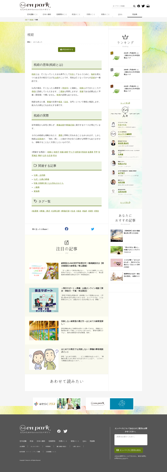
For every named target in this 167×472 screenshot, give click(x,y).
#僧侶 (96, 211)
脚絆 (40, 155)
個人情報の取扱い (62, 446)
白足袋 (50, 155)
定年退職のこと (32, 14)
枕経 (33, 74)
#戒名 (78, 211)
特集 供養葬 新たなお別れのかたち (49, 183)
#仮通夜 (35, 211)
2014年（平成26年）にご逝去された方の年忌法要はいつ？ (132, 55)
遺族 (62, 91)
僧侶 (33, 91)
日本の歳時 (47, 14)
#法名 (73, 211)
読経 (93, 78)
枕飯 (62, 152)
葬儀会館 (60, 125)
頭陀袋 (78, 152)
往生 (72, 74)
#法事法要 (55, 211)
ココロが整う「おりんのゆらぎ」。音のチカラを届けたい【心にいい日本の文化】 (132, 263)
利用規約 (48, 446)
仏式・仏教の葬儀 (41, 179)
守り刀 (71, 152)
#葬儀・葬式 (45, 211)
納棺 (66, 152)
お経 (56, 78)
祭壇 (58, 95)
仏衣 (44, 155)
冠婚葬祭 (52, 441)
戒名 (60, 102)
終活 (31, 441)
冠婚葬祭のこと (61, 14)
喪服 (81, 91)
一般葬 (37, 187)
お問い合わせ (77, 446)
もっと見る (125, 103)
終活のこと (76, 14)
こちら (123, 458)
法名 (66, 102)
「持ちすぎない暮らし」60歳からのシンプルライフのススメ (132, 249)
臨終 (93, 74)
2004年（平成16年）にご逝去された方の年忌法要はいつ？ (132, 72)
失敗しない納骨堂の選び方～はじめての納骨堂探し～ (82, 322)
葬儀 (49, 102)
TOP (26, 19)
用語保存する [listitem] (66, 49)
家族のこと (105, 14)
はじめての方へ (35, 446)
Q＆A (120, 14)
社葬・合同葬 (39, 175)
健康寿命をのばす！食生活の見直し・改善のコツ (132, 275)
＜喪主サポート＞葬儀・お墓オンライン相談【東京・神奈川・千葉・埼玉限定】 (82, 289)
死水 (55, 155)
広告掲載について (51, 451)
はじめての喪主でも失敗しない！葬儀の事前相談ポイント (82, 350)
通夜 (60, 135)
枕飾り (82, 88)
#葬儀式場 (65, 211)
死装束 (84, 152)
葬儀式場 (70, 125)
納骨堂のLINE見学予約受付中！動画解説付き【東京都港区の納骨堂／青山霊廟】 (82, 264)
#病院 (90, 211)
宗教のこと (91, 14)
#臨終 (84, 211)
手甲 (96, 152)
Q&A (84, 441)
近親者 (40, 139)
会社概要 (22, 446)
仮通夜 (90, 152)
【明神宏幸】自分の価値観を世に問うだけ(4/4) (132, 232)
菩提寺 (65, 88)
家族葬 (37, 191)
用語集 (134, 14)
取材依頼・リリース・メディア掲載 (30, 451)
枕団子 (56, 152)
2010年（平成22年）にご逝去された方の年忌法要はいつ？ (132, 88)
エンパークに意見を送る (129, 450)
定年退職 (23, 441)
